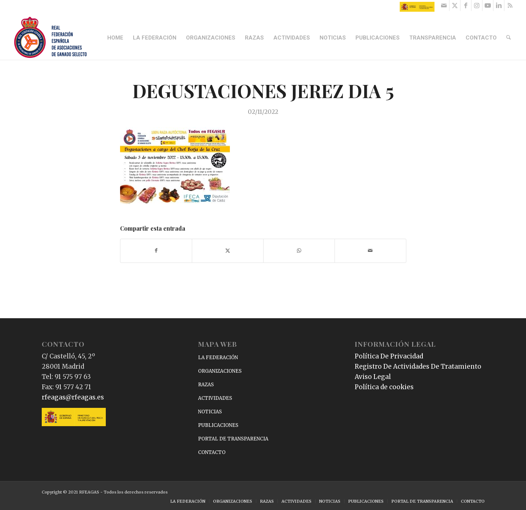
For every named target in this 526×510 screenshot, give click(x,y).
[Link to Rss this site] (509, 5)
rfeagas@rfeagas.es (73, 397)
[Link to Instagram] (476, 5)
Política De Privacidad (389, 356)
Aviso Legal (373, 377)
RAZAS (206, 384)
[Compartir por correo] (370, 250)
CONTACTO (211, 452)
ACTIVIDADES (215, 398)
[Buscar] (509, 38)
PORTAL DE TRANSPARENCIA (233, 439)
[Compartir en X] (227, 250)
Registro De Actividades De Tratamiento (418, 366)
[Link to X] (454, 5)
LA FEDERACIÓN (218, 357)
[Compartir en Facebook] (156, 250)
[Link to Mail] (444, 5)
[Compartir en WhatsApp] (299, 250)
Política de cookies (384, 387)
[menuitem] (115, 38)
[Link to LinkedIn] (498, 5)
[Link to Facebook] (465, 5)
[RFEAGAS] (50, 38)
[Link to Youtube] (487, 5)
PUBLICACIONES (218, 425)
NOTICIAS (210, 412)
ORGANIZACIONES (220, 371)
